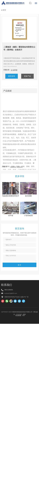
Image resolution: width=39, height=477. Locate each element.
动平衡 (10, 227)
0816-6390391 (8, 313)
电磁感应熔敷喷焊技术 (10, 207)
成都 (24, 342)
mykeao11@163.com (10, 317)
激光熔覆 (28, 207)
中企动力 (19, 342)
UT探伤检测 (28, 227)
